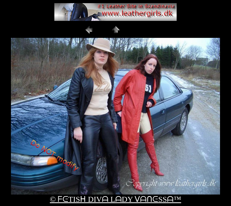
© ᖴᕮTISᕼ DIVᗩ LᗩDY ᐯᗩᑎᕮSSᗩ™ (115, 199)
